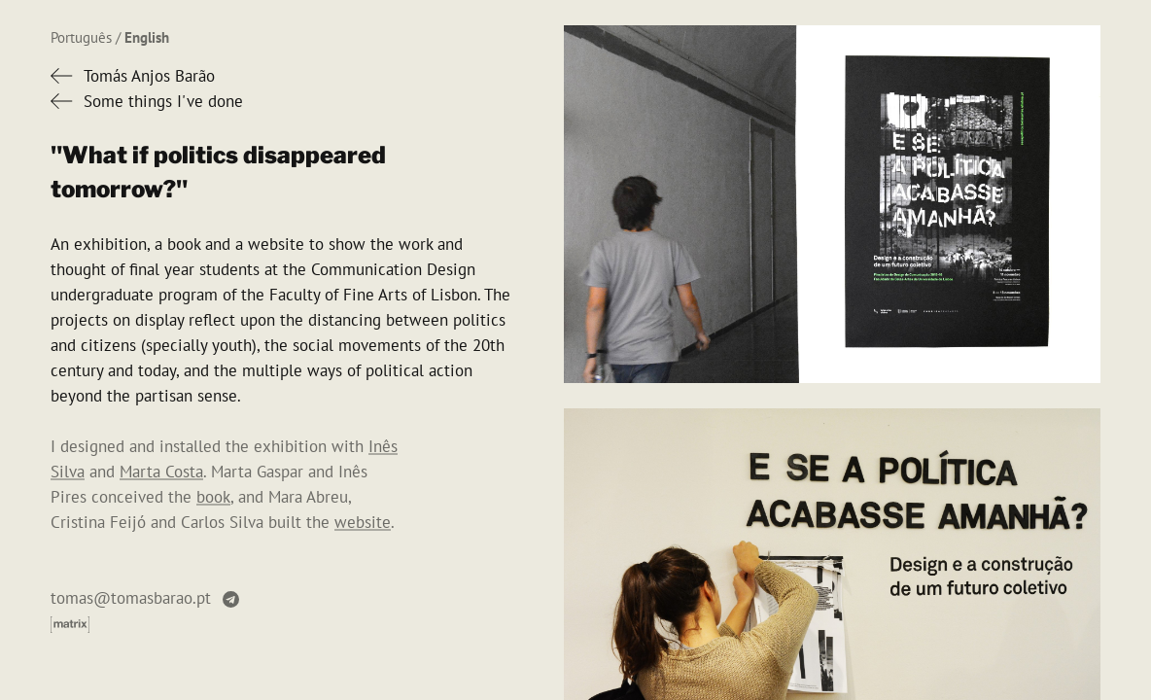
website (362, 522)
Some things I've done (163, 101)
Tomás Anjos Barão (149, 76)
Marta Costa (161, 471)
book (213, 497)
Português (81, 37)
